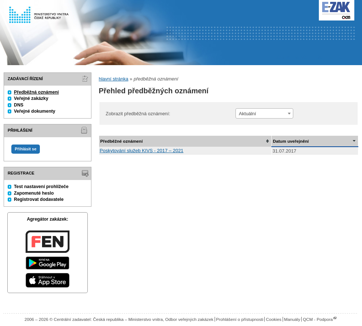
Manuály (292, 319)
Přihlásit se (25, 149)
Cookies (273, 319)
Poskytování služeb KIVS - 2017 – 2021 (142, 150)
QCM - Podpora (318, 319)
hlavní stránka (113, 79)
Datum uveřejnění (291, 141)
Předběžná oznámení (36, 92)
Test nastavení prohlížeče (41, 186)
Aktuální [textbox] (247, 113)
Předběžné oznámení (121, 141)
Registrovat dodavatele (39, 199)
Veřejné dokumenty (34, 111)
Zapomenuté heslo (34, 193)
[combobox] (264, 113)
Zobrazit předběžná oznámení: (138, 113)
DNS (18, 105)
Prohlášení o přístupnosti (239, 319)
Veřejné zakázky (31, 98)
